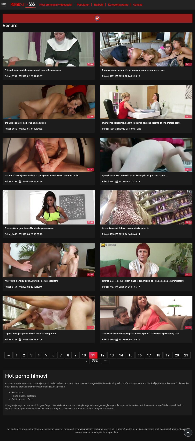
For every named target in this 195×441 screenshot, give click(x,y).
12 (102, 355)
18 (158, 355)
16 (140, 355)
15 (130, 355)
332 (95, 360)
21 (186, 355)
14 (121, 355)
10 (84, 355)
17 (149, 355)
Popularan (83, 4)
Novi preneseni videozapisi (56, 4)
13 (112, 355)
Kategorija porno (118, 4)
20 (177, 355)
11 (93, 355)
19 (168, 355)
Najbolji (99, 4)
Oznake (137, 4)
